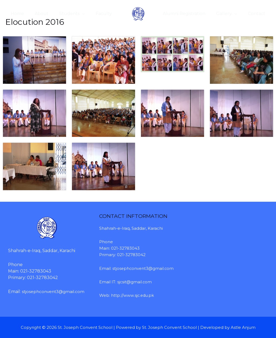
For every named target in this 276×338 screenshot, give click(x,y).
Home (16, 13)
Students (64, 13)
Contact (257, 13)
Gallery (227, 13)
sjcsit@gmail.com (135, 281)
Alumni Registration (189, 13)
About (38, 13)
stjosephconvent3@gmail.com (143, 268)
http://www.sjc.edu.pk (133, 295)
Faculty (96, 13)
